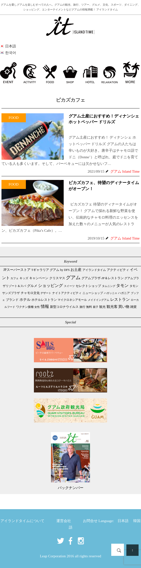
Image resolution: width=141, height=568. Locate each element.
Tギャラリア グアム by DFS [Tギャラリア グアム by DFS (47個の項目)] (50, 270)
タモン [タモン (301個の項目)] (122, 285)
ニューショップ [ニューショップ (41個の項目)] (92, 293)
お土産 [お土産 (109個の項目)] (75, 270)
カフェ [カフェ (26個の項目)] (14, 278)
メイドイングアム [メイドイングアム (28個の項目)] (98, 299)
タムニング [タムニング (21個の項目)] (108, 286)
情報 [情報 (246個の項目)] (45, 306)
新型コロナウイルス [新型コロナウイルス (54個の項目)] (64, 307)
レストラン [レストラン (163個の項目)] (120, 299)
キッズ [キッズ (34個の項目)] (24, 278)
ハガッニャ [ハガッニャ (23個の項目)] (110, 293)
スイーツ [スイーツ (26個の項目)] (69, 285)
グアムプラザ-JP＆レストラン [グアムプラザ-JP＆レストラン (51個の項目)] (102, 278)
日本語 (123, 521)
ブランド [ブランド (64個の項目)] (12, 300)
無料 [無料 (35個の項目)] (89, 307)
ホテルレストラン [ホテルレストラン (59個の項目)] (44, 300)
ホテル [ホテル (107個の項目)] (25, 300)
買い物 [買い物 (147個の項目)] (123, 306)
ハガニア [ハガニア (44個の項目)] (124, 293)
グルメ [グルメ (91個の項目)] (32, 286)
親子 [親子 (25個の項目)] (95, 306)
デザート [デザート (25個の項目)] (45, 293)
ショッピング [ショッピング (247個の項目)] (50, 285)
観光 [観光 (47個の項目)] (102, 307)
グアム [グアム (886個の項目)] (73, 277)
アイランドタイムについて (22, 521)
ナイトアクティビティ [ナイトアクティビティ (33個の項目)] (66, 293)
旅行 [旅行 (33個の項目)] (82, 307)
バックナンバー (70, 488)
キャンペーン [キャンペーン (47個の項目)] (38, 278)
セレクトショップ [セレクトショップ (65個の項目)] (88, 286)
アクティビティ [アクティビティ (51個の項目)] (118, 270)
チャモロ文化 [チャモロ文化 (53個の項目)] (30, 293)
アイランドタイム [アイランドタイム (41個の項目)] (94, 270)
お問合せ (90, 521)
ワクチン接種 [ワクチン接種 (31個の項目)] (25, 307)
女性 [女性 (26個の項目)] (37, 306)
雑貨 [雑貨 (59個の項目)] (133, 307)
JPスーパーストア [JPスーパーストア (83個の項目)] (16, 270)
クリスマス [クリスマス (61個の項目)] (57, 278)
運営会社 (63, 521)
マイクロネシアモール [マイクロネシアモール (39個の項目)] (72, 300)
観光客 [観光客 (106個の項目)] (112, 307)
